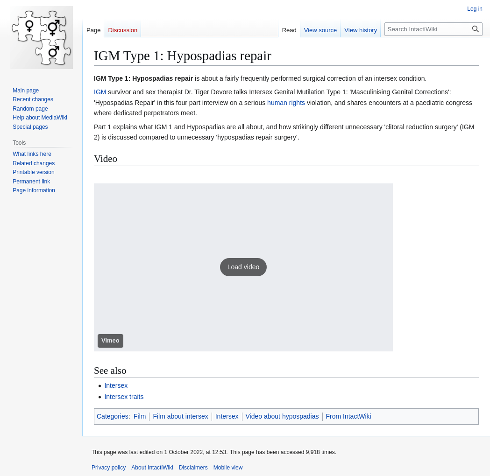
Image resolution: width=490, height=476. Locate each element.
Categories (112, 416)
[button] (243, 267)
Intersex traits (123, 396)
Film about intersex (180, 416)
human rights (286, 102)
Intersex (116, 385)
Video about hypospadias (282, 416)
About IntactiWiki (152, 467)
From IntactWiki (348, 416)
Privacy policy (109, 467)
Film (140, 416)
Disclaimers (193, 467)
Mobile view (228, 467)
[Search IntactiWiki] (433, 29)
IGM (100, 92)
